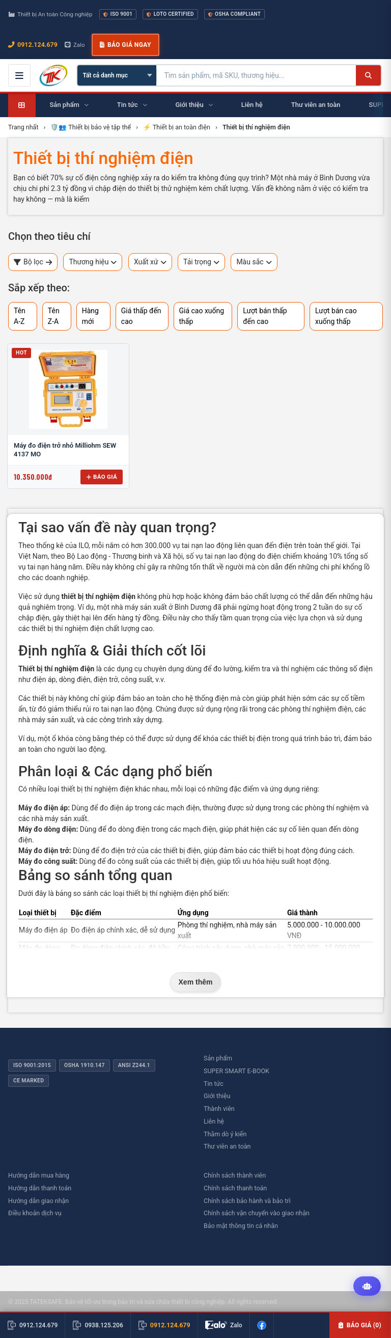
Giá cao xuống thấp (202, 316)
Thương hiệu (93, 262)
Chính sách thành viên (235, 1175)
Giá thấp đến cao (141, 316)
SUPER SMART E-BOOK (236, 1071)
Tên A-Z (19, 316)
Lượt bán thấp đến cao (265, 316)
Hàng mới (90, 316)
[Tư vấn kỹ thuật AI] (367, 1286)
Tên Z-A (54, 316)
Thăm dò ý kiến (225, 1134)
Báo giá (101, 476)
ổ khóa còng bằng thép (88, 738)
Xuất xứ (150, 262)
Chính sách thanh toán (235, 1188)
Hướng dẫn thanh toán (39, 1188)
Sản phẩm (218, 1058)
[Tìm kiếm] (368, 75)
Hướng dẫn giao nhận (38, 1201)
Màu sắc (253, 262)
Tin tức (214, 1083)
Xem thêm (196, 982)
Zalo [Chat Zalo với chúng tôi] (75, 44)
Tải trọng (201, 262)
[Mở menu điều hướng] (19, 75)
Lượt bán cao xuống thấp (336, 316)
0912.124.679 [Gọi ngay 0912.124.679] (33, 44)
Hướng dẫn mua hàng (38, 1175)
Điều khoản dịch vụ (35, 1213)
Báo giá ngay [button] (125, 44)
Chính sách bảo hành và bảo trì (247, 1201)
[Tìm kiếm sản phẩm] (256, 75)
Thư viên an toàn (227, 1146)
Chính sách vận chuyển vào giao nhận (257, 1213)
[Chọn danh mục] (116, 75)
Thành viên (219, 1108)
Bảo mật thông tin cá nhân (241, 1226)
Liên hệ (214, 1121)
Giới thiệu (217, 1096)
